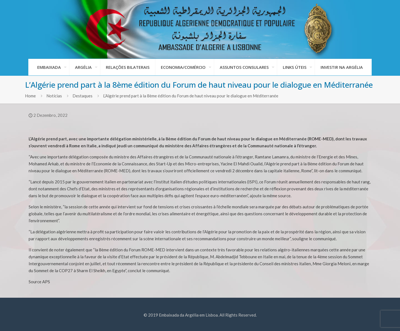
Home (30, 95)
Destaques (82, 95)
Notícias (54, 95)
